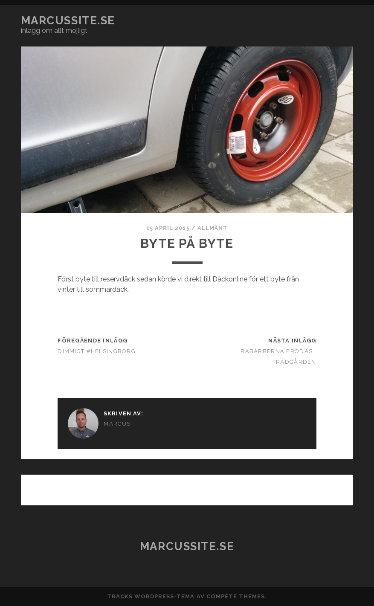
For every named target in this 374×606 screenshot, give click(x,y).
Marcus (117, 423)
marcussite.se (68, 20)
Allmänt (212, 228)
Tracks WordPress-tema (151, 596)
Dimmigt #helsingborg (97, 351)
